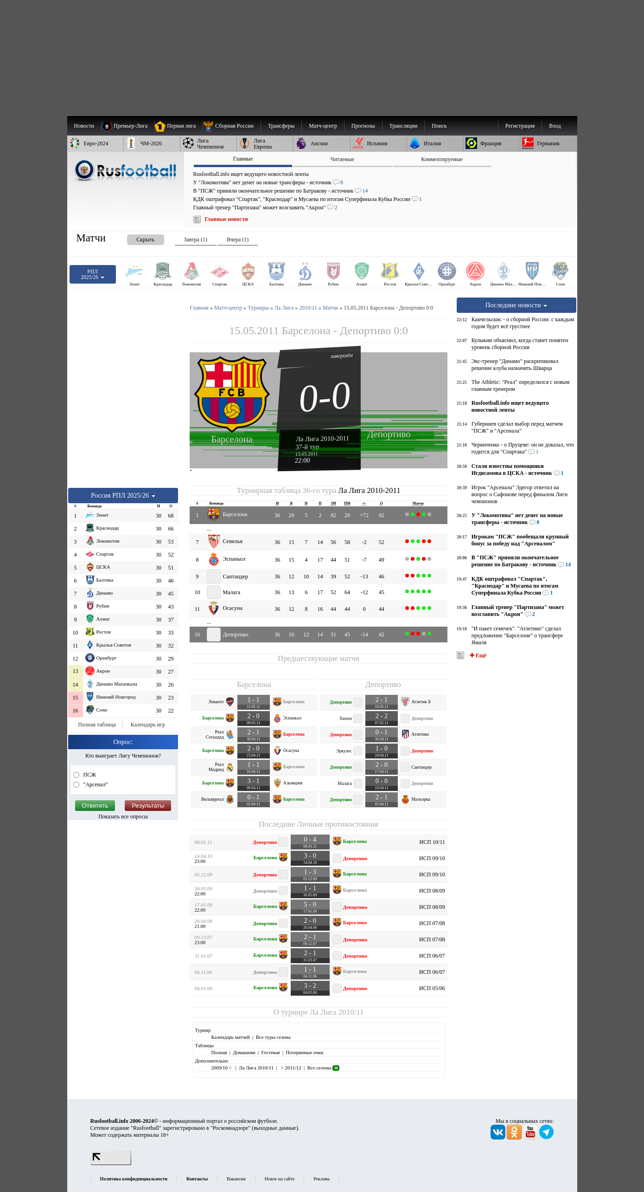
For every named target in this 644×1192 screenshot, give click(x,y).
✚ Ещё (477, 655)
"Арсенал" (95, 784)
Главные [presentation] (243, 158)
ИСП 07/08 (432, 923)
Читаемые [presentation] (342, 159)
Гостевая (270, 1052)
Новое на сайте (279, 1178)
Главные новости (226, 219)
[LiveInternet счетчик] (110, 1163)
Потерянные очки (304, 1052)
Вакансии (236, 1178)
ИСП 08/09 (432, 891)
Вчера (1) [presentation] (238, 239)
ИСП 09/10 (432, 858)
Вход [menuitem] (555, 126)
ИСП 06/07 (432, 955)
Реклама (321, 1178)
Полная (219, 1052)
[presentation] (136, 238)
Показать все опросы (123, 816)
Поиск (439, 126)
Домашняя (244, 1052)
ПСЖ (89, 774)
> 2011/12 (290, 1067)
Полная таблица (96, 724)
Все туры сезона (273, 1037)
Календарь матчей (230, 1037)
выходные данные (275, 1128)
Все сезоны (323, 1067)
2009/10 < (222, 1067)
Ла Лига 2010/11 (336, 1012)
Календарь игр (148, 724)
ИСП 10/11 (432, 842)
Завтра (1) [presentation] (195, 239)
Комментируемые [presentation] (442, 159)
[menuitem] (232, 126)
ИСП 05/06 (432, 988)
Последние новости (516, 305)
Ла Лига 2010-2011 (323, 438)
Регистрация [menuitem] (520, 126)
